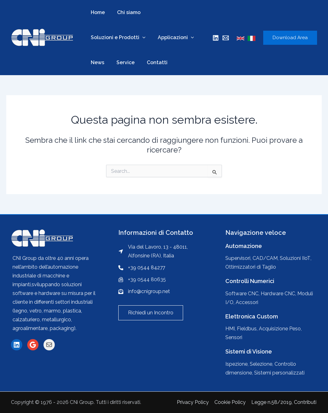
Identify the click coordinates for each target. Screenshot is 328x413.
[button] (150, 312)
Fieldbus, (248, 329)
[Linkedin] (216, 38)
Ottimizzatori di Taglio (250, 267)
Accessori (247, 302)
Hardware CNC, (279, 294)
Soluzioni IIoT (295, 258)
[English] (240, 38)
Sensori (233, 337)
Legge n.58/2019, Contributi (284, 402)
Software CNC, (243, 294)
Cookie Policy (231, 402)
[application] (141, 37)
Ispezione (236, 364)
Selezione (261, 364)
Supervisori (238, 258)
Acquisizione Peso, (280, 329)
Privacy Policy (194, 402)
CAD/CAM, (266, 258)
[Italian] (251, 38)
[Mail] (226, 38)
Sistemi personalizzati (279, 373)
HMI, (231, 329)
